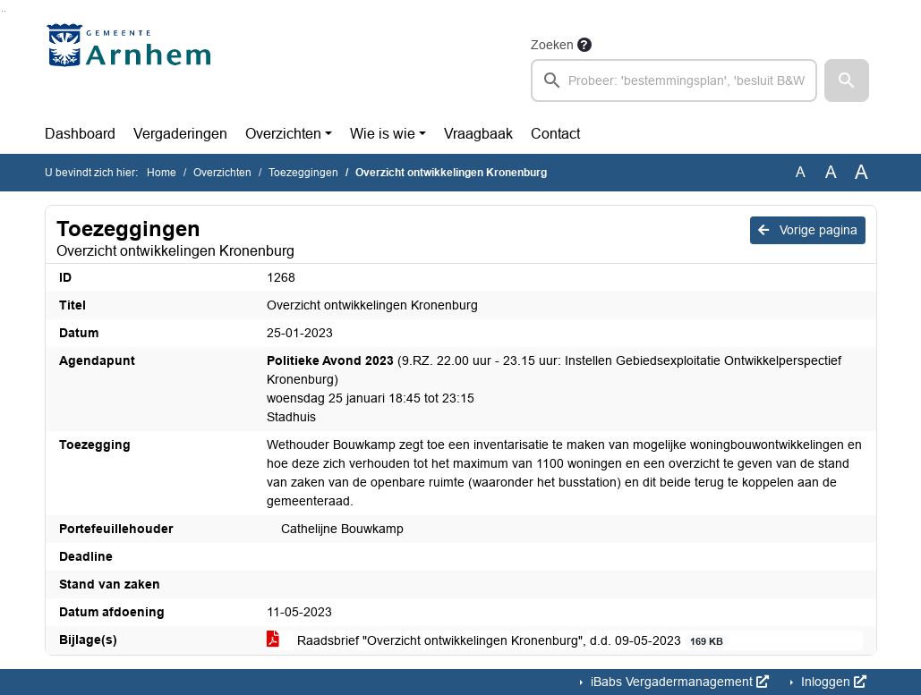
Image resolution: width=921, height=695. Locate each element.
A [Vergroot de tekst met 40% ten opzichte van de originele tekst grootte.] (861, 172)
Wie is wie (382, 133)
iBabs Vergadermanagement (678, 681)
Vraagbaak (478, 133)
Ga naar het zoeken (2, 11)
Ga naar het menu (4, 11)
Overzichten (283, 133)
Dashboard (80, 133)
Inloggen (831, 681)
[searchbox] (674, 80)
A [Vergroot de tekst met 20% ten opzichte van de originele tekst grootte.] (831, 172)
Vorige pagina (807, 230)
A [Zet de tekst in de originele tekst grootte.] (801, 172)
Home (161, 172)
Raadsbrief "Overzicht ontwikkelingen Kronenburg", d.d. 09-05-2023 (498, 640)
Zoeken (552, 45)
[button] (846, 80)
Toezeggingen (303, 172)
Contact (555, 133)
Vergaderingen (180, 133)
